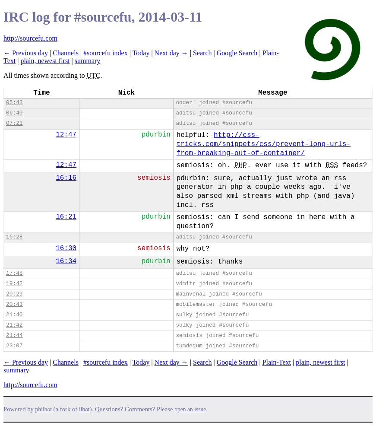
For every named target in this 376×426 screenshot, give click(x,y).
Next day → (171, 53)
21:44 (14, 335)
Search (202, 53)
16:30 (66, 248)
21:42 (14, 325)
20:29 (14, 294)
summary (88, 60)
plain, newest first (45, 60)
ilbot (84, 409)
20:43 (14, 304)
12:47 (66, 135)
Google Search (237, 53)
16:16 (66, 178)
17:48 (14, 273)
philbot (43, 409)
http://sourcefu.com (30, 38)
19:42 (14, 283)
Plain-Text (276, 362)
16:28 (14, 237)
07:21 (14, 123)
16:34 (66, 261)
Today (141, 53)
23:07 (14, 346)
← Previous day (25, 53)
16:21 (66, 217)
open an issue (190, 409)
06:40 (14, 113)
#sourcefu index (105, 53)
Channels (66, 53)
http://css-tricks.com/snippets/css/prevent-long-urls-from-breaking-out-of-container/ (264, 144)
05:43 (14, 102)
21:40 (14, 315)
